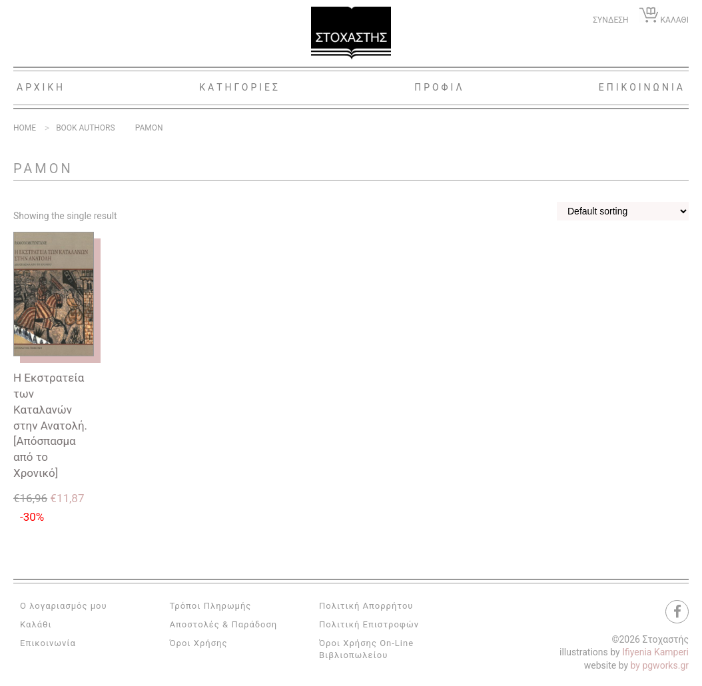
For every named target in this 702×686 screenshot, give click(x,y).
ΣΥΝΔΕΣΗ (610, 20)
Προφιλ (439, 87)
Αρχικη (41, 87)
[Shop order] (623, 211)
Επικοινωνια (642, 87)
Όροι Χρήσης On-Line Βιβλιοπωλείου (366, 649)
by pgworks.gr (660, 665)
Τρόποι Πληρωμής (211, 606)
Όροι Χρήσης (199, 643)
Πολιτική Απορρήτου (366, 606)
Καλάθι (36, 624)
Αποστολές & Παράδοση (224, 624)
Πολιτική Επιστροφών (369, 624)
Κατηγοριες (239, 87)
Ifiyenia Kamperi (655, 652)
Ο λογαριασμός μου (63, 606)
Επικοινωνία (48, 643)
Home (24, 128)
